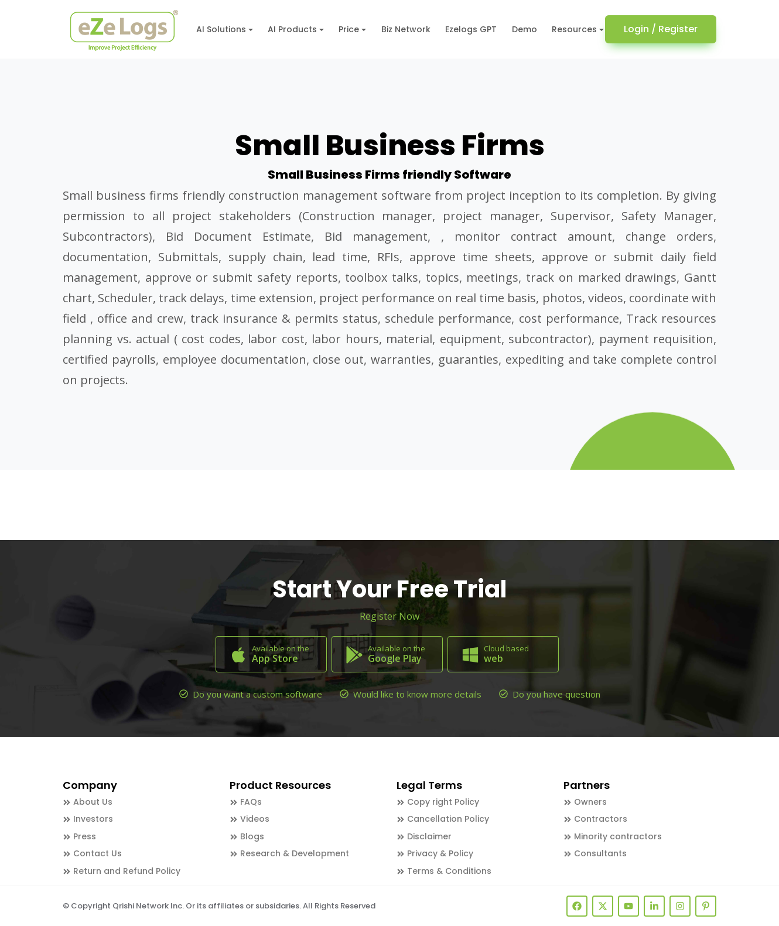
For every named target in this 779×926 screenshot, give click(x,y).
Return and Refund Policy (121, 871)
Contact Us (92, 853)
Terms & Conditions (444, 871)
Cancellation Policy (443, 819)
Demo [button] (524, 29)
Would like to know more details (417, 694)
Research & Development (289, 853)
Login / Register (661, 29)
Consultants (595, 853)
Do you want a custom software (257, 694)
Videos (249, 819)
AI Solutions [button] (221, 29)
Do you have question (556, 694)
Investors (88, 819)
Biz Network (405, 29)
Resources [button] (574, 29)
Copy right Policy (438, 802)
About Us (87, 802)
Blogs (247, 836)
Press (79, 836)
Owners (585, 802)
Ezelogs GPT (471, 29)
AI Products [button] (292, 29)
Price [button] (349, 29)
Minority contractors (612, 836)
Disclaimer (424, 836)
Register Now (389, 616)
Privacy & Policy (435, 853)
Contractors (595, 819)
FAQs (246, 802)
